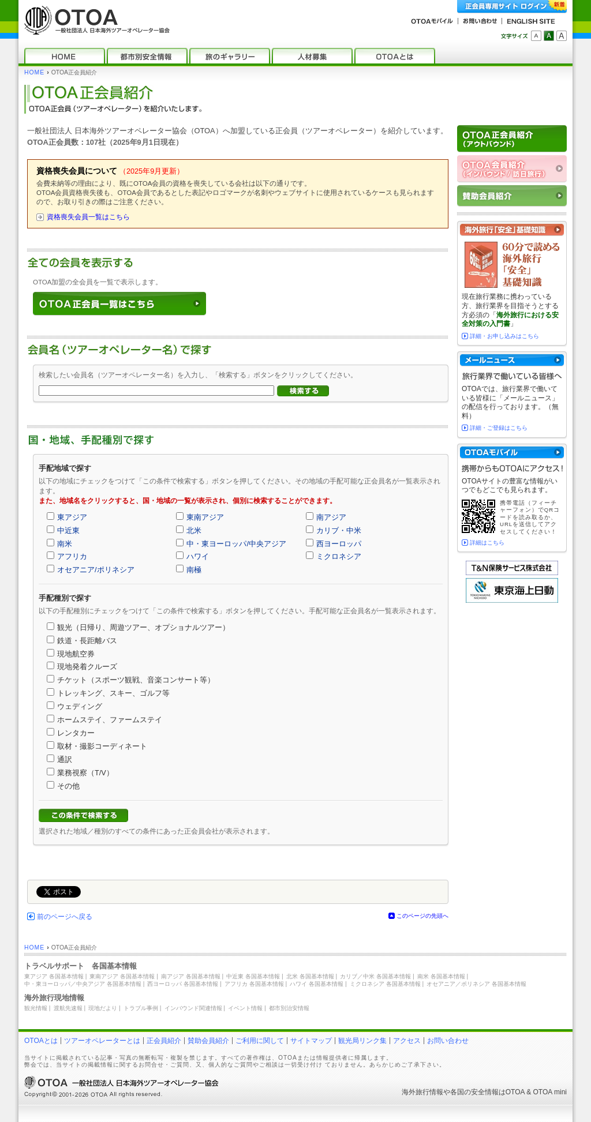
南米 (64, 543)
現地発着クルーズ (87, 666)
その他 (68, 786)
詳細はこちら (487, 542)
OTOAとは (41, 1041)
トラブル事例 (141, 1008)
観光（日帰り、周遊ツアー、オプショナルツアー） (143, 627)
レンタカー (76, 733)
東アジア (72, 517)
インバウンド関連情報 (193, 1008)
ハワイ (197, 556)
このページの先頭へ (422, 916)
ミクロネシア (338, 556)
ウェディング (79, 706)
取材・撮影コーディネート (102, 746)
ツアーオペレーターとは (102, 1041)
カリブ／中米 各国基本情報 (375, 976)
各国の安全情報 (474, 1092)
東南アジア (205, 517)
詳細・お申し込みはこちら (504, 336)
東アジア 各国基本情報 (54, 976)
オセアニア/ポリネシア (95, 569)
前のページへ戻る (64, 916)
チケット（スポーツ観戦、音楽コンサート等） (136, 680)
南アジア (331, 517)
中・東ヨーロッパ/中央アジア (236, 543)
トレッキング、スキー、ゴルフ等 (113, 693)
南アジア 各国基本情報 (190, 976)
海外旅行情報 (422, 1092)
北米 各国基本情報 (310, 976)
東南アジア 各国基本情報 (122, 976)
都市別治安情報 (289, 1008)
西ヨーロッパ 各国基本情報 (182, 984)
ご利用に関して (259, 1041)
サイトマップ (311, 1041)
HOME (34, 72)
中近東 (68, 530)
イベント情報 (245, 1008)
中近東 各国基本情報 (253, 976)
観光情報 (35, 1008)
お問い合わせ (448, 1041)
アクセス (407, 1041)
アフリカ (72, 556)
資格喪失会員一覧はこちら (88, 216)
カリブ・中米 (338, 530)
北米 (193, 530)
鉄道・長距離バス (87, 640)
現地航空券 (76, 654)
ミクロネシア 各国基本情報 (385, 984)
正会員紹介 (164, 1041)
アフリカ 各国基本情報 (254, 984)
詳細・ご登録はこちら (499, 428)
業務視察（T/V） (85, 772)
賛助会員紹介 (208, 1041)
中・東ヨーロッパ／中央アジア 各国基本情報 (82, 984)
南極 (193, 569)
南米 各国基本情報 (441, 976)
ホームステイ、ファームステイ (109, 719)
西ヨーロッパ (338, 543)
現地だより (102, 1008)
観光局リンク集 (362, 1041)
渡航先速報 (68, 1008)
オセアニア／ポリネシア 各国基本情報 (476, 984)
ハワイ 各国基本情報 (316, 984)
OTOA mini (550, 1092)
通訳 (64, 759)
